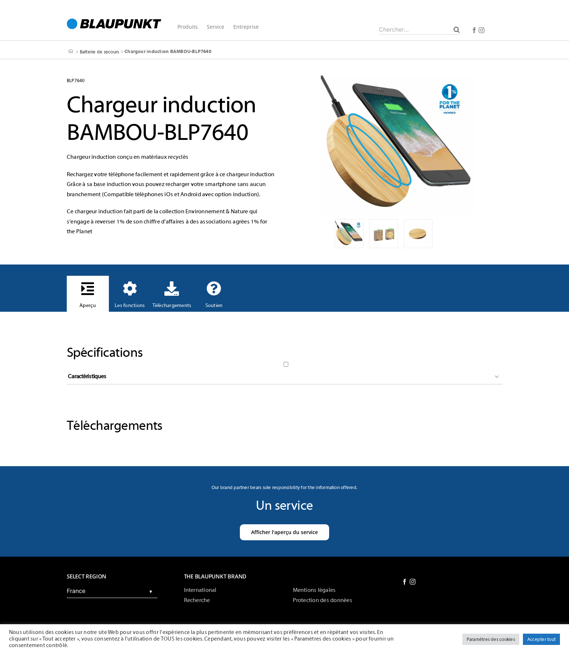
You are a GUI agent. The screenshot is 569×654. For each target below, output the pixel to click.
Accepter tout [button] (541, 639)
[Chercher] (456, 29)
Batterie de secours (99, 51)
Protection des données (322, 600)
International (200, 590)
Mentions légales (314, 590)
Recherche (197, 600)
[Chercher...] (419, 29)
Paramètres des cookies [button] (491, 639)
